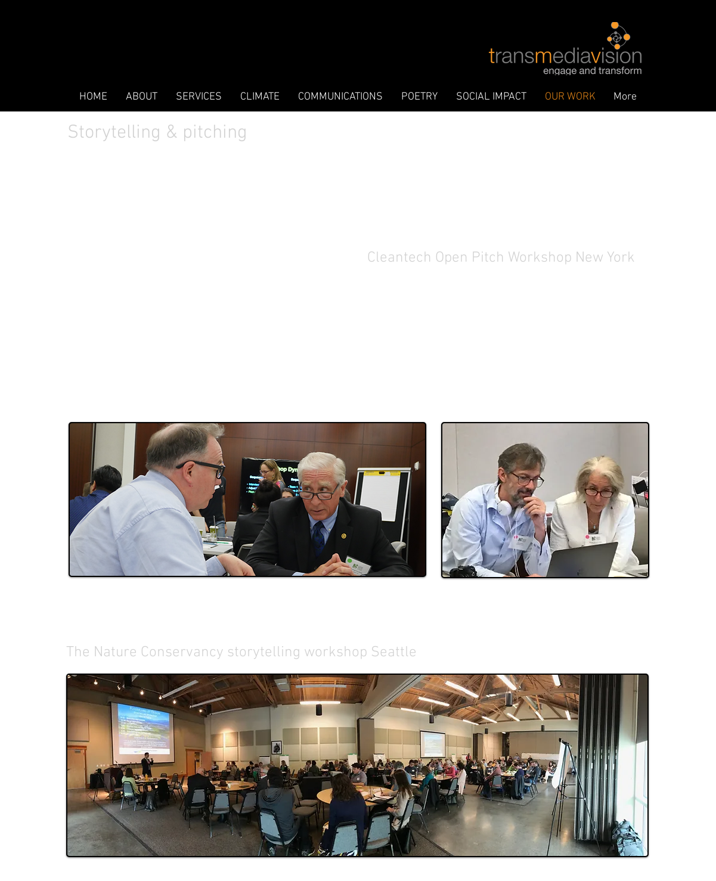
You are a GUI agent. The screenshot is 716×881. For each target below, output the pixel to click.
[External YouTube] (216, 332)
